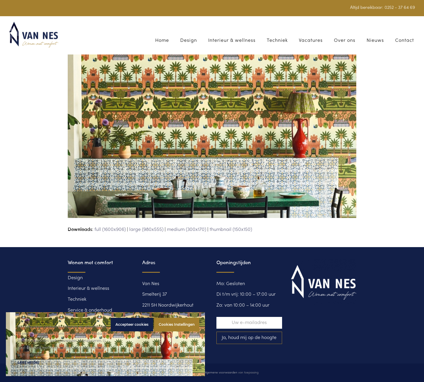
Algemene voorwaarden (220, 372)
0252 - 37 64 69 (400, 8)
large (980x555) (146, 229)
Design (75, 278)
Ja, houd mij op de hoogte (249, 337)
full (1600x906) (110, 229)
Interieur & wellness (88, 288)
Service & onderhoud (90, 310)
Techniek (77, 299)
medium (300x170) (186, 229)
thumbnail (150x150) (231, 229)
